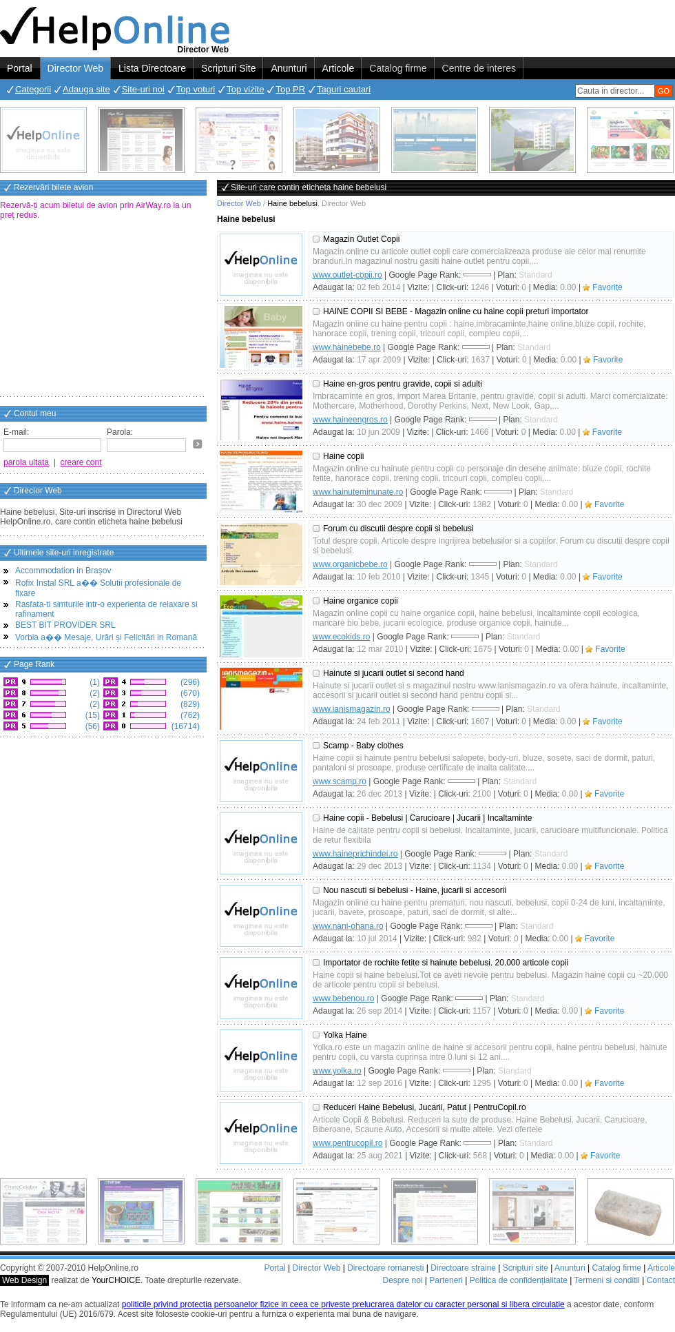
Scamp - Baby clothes (363, 745)
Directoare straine (463, 1268)
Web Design (24, 1280)
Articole (338, 68)
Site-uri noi (143, 89)
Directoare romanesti (385, 1268)
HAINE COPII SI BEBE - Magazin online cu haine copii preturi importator (456, 311)
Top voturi (195, 89)
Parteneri (446, 1280)
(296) (189, 682)
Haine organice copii (360, 601)
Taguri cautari (344, 89)
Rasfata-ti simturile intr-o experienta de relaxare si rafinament (106, 609)
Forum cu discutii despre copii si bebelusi (398, 528)
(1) (93, 682)
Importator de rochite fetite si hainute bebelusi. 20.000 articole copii (445, 962)
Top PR (290, 89)
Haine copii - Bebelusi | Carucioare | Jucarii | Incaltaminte (427, 818)
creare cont (81, 462)
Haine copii (343, 456)
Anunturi (289, 68)
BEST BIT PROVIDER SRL (65, 625)
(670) (189, 693)
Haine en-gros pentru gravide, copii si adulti (402, 384)
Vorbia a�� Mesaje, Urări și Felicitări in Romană (106, 637)
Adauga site (86, 89)
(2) (93, 693)
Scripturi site (525, 1268)
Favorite (607, 287)
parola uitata (26, 462)
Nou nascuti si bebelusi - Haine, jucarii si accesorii (414, 890)
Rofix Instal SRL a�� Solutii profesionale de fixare (98, 588)
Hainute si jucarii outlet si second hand (393, 673)
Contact (661, 1280)
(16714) (184, 726)
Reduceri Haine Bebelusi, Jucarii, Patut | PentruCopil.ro (424, 1107)
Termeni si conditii (606, 1280)
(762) (189, 715)
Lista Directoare (152, 68)
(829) (189, 704)
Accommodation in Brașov (63, 570)
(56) (91, 726)
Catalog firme (397, 68)
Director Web (75, 68)
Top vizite (245, 89)
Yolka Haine (345, 1035)
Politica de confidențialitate (519, 1280)
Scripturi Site (228, 68)
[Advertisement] (103, 309)
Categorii (33, 89)
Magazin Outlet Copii (361, 239)
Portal (19, 68)
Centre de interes (479, 68)
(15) (91, 715)
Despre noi (402, 1280)
